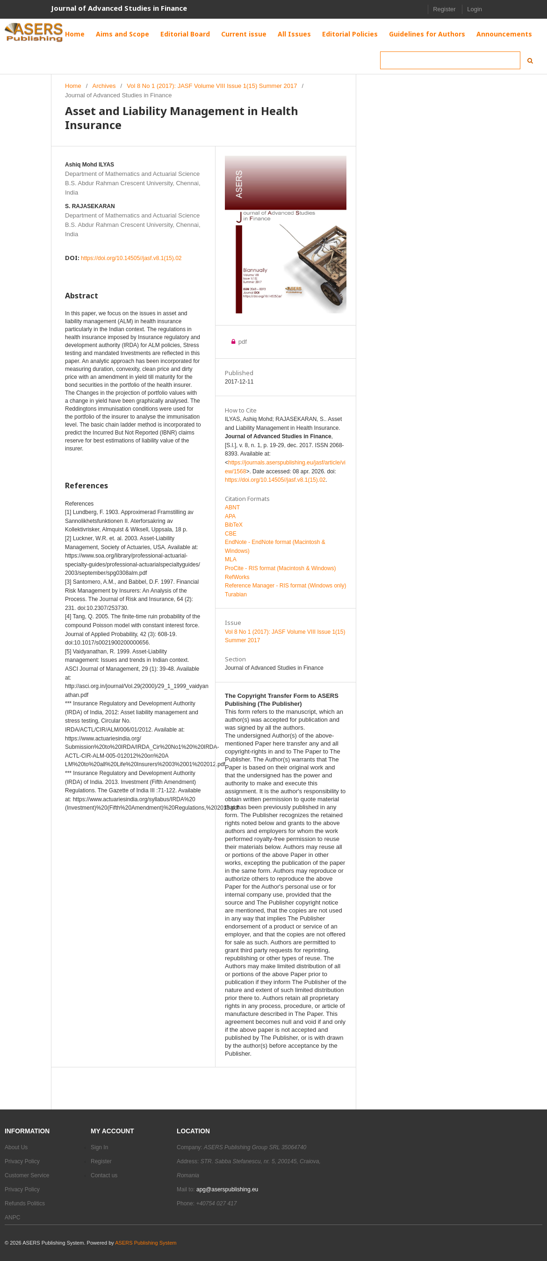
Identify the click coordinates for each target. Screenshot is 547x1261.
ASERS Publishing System (145, 1243)
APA (230, 516)
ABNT (232, 507)
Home (73, 85)
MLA (231, 559)
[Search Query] (450, 60)
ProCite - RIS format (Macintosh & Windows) (280, 568)
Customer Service (27, 1175)
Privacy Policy (22, 1161)
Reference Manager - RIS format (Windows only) (285, 585)
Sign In (99, 1147)
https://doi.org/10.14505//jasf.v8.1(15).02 (131, 258)
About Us (16, 1147)
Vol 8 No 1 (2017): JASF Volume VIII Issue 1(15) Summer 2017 (212, 85)
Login (474, 9)
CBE (231, 533)
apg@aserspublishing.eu (227, 1189)
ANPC (12, 1217)
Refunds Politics (25, 1203)
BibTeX (234, 525)
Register (444, 9)
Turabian (236, 594)
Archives (104, 85)
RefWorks (237, 577)
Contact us (104, 1175)
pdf (242, 341)
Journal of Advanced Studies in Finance (119, 8)
